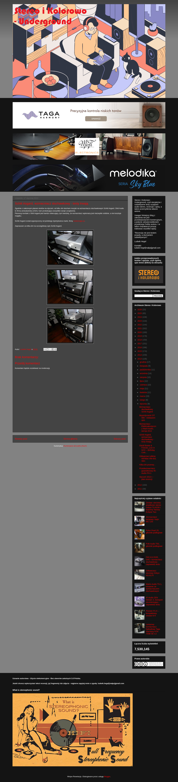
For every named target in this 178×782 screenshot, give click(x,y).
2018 (140, 340)
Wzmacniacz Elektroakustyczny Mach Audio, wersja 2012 (147, 427)
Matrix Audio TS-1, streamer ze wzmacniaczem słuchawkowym (154, 587)
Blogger (107, 776)
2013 (140, 359)
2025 (140, 313)
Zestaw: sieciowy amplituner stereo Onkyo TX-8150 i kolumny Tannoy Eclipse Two (153, 507)
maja (142, 388)
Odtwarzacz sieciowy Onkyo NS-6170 (153, 573)
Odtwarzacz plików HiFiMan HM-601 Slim (147, 458)
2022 (140, 325)
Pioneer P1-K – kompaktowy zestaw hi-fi (152, 613)
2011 (140, 489)
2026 (140, 309)
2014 (140, 355)
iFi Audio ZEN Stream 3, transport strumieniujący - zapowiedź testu (154, 601)
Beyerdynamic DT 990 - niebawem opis (147, 417)
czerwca (143, 385)
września (144, 373)
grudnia (143, 362)
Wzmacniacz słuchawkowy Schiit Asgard (146, 409)
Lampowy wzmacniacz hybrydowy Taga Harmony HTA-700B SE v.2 (153, 629)
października (145, 370)
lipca (142, 381)
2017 (140, 343)
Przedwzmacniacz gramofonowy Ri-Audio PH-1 (147, 470)
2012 (140, 485)
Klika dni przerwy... (147, 465)
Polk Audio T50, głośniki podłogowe (154, 545)
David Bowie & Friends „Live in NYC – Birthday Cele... (147, 449)
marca (143, 396)
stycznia (143, 404)
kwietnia (143, 392)
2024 (140, 317)
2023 (140, 321)
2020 (140, 332)
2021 (140, 328)
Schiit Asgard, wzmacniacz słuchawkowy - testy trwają (146, 438)
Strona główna (70, 439)
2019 (140, 336)
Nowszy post (21, 439)
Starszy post (120, 439)
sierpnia (143, 377)
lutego (143, 400)
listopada (144, 366)
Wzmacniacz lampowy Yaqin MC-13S (152, 519)
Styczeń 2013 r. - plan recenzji (146, 478)
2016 (140, 347)
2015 (140, 351)
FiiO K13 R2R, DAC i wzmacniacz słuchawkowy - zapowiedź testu (154, 560)
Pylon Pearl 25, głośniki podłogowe (154, 531)
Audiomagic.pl (79, 221)
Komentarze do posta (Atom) (75, 446)
